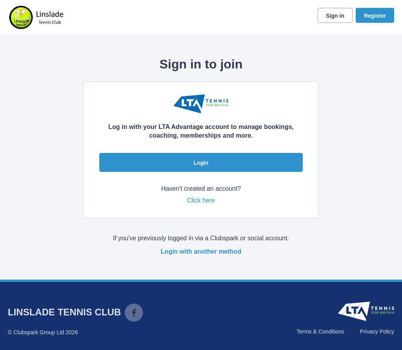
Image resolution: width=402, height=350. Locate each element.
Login (201, 163)
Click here (201, 200)
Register (375, 16)
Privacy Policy (377, 331)
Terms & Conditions (320, 331)
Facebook (134, 313)
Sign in (335, 16)
